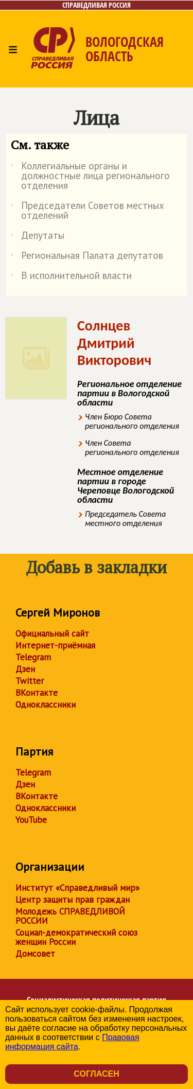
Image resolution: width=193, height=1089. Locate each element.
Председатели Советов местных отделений (87, 211)
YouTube (31, 819)
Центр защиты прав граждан (72, 899)
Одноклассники (45, 704)
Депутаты (37, 237)
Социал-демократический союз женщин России (76, 937)
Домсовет (35, 953)
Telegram (33, 657)
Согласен (96, 1073)
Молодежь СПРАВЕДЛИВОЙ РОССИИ (70, 916)
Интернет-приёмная (55, 645)
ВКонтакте (36, 692)
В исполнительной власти (71, 277)
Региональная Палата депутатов (87, 257)
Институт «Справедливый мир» (77, 887)
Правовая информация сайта (72, 1042)
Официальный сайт (52, 633)
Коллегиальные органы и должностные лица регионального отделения (90, 176)
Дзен (25, 669)
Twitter (29, 681)
